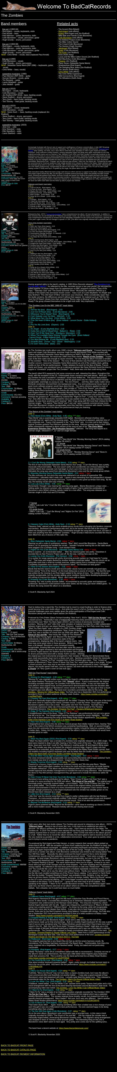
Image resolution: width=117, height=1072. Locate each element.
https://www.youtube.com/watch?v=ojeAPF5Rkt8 (49, 958)
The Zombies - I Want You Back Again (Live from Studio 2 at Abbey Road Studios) (70, 753)
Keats (60, 50)
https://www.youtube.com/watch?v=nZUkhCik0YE (78, 1001)
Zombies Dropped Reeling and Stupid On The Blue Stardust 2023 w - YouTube (69, 936)
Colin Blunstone (65, 38)
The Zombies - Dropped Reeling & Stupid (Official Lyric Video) (70, 931)
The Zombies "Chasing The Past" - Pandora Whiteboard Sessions (74, 709)
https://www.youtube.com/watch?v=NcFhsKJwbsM (57, 916)
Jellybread (62, 48)
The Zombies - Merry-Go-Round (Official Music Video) (78, 979)
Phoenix (61, 61)
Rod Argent (63, 31)
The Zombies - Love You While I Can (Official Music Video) (80, 988)
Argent (61, 33)
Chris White (63, 72)
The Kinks (62, 53)
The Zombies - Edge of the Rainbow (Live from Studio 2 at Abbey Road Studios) (68, 719)
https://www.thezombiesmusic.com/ (73, 1028)
